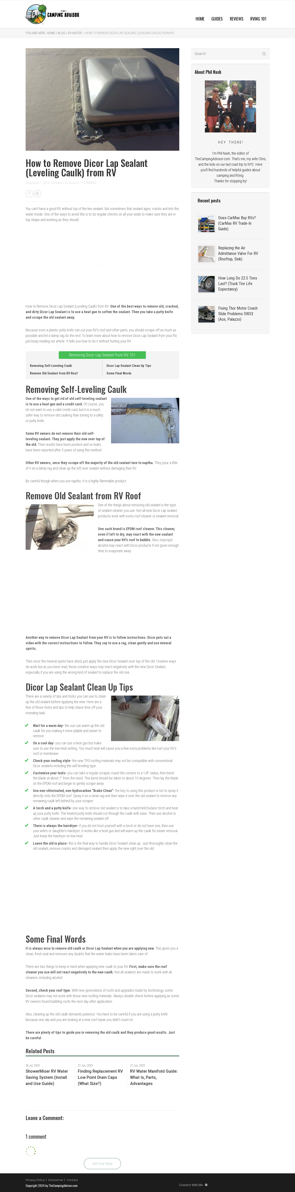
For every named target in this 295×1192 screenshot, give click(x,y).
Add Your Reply (102, 1163)
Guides (217, 18)
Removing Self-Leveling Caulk (51, 366)
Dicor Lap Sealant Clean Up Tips (129, 366)
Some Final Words (119, 373)
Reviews (236, 18)
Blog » (62, 33)
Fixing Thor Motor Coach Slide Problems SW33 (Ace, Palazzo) (238, 314)
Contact (72, 1180)
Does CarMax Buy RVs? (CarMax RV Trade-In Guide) (237, 223)
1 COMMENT (89, 183)
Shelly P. (74, 183)
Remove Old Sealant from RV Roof (54, 373)
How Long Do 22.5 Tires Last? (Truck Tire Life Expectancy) (237, 284)
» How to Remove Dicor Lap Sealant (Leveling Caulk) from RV (128, 33)
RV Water (75, 33)
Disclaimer (56, 1180)
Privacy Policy (35, 1180)
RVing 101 (258, 18)
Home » (52, 33)
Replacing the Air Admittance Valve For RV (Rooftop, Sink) (238, 253)
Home (200, 18)
